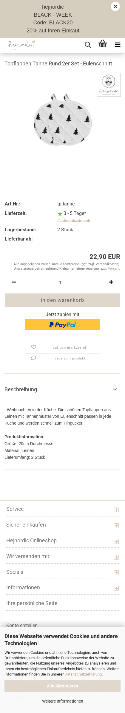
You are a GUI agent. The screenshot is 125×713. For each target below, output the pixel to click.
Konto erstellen (22, 625)
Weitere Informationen (62, 701)
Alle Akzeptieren (62, 686)
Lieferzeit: (16, 213)
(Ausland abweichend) (73, 221)
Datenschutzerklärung (83, 674)
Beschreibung (20, 389)
